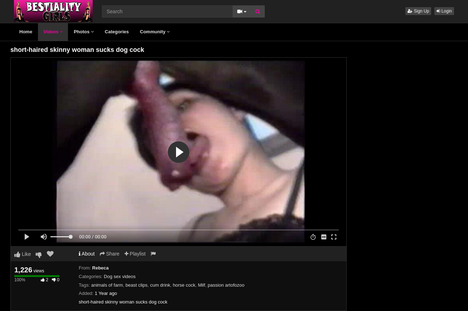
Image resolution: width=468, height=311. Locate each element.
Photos (84, 31)
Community (155, 31)
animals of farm (107, 285)
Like (22, 254)
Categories (117, 31)
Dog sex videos (120, 276)
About (87, 254)
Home (25, 31)
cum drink (160, 285)
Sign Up (418, 11)
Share (110, 254)
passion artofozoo (226, 285)
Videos (53, 31)
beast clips (136, 285)
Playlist (135, 254)
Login (444, 11)
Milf (201, 285)
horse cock (184, 285)
